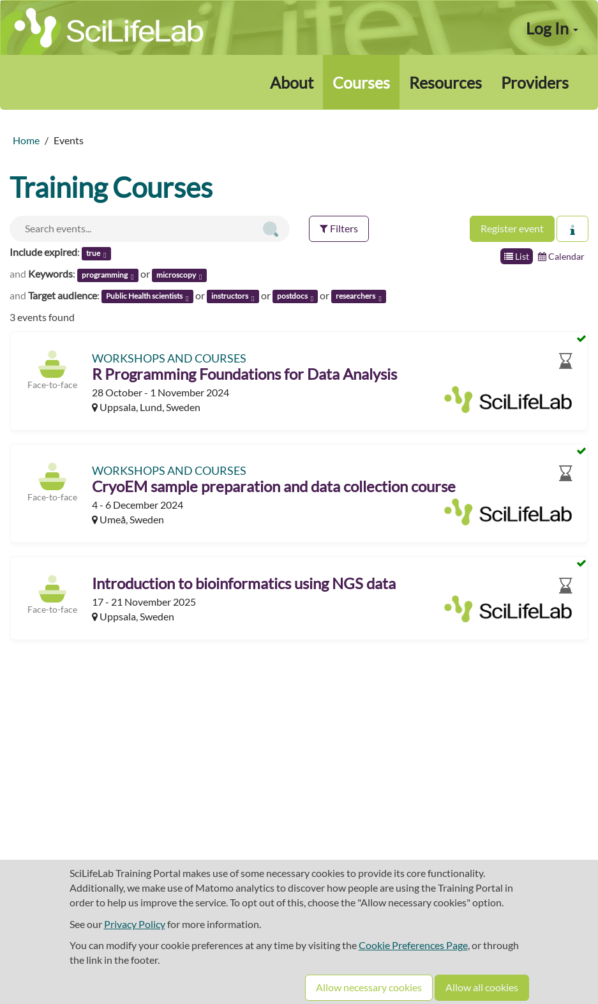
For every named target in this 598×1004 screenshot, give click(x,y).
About (291, 82)
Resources (445, 82)
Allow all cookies (481, 987)
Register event (512, 228)
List (516, 256)
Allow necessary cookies (369, 987)
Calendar (561, 256)
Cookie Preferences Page (413, 945)
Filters (339, 228)
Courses (361, 82)
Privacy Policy (134, 924)
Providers (535, 82)
